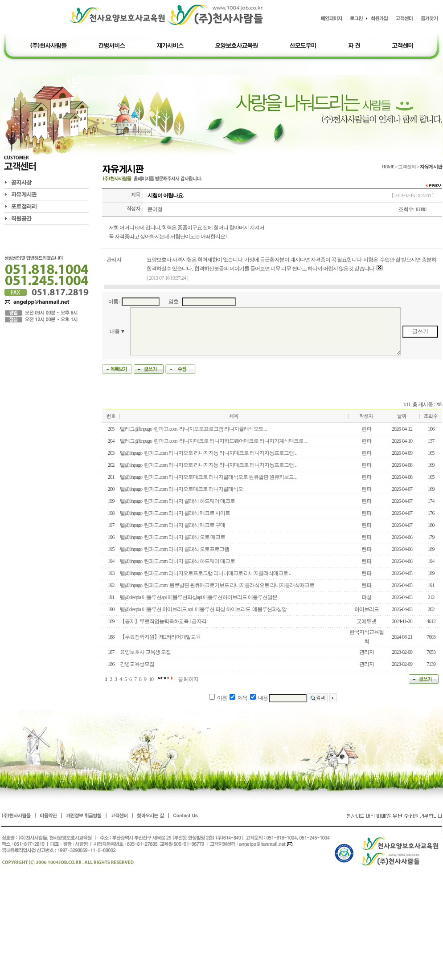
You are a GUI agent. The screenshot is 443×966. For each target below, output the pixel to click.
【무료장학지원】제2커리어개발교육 (160, 637)
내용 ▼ (117, 331)
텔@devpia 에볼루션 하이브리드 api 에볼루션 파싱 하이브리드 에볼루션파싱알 (203, 609)
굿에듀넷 (366, 621)
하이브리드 (366, 609)
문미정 (155, 209)
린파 (366, 429)
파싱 (366, 597)
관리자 (114, 260)
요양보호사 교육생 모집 (145, 652)
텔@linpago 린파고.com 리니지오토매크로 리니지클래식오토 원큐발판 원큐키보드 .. (208, 477)
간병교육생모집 (137, 664)
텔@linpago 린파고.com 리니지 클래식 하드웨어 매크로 (177, 501)
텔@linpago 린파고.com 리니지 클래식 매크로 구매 (172, 525)
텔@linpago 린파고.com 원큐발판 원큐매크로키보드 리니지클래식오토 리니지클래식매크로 (217, 585)
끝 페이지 (188, 679)
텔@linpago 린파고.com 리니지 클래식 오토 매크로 (172, 537)
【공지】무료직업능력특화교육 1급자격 (163, 621)
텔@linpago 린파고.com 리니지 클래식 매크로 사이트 (175, 513)
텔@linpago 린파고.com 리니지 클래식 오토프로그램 (174, 549)
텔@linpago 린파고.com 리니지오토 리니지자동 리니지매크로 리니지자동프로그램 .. (208, 453)
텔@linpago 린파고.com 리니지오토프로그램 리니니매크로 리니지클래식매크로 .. (205, 573)
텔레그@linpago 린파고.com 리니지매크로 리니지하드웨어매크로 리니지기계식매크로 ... (213, 441)
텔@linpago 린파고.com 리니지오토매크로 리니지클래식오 (181, 489)
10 (151, 679)
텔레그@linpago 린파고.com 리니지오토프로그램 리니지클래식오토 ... (193, 429)
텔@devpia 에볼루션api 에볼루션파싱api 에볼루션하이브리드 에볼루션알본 (198, 597)
